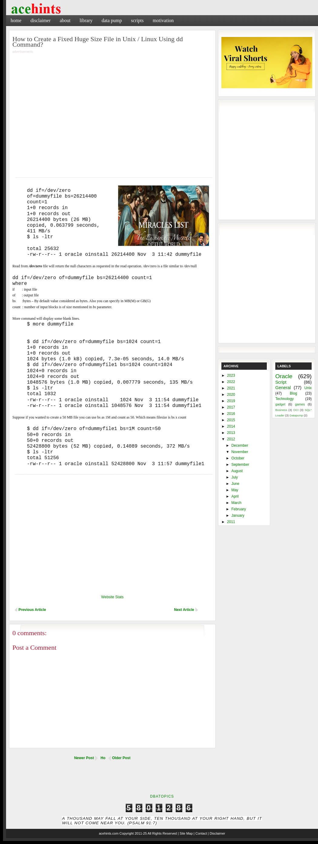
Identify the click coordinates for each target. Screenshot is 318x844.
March (236, 503)
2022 (231, 382)
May (234, 490)
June (235, 484)
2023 (231, 375)
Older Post (121, 758)
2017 (231, 407)
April (235, 496)
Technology (284, 399)
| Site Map (185, 833)
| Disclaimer (216, 833)
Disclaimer (41, 20)
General (283, 387)
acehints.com (108, 833)
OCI (295, 410)
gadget (280, 404)
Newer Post (84, 758)
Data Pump (111, 20)
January (237, 515)
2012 (231, 439)
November (239, 452)
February (238, 509)
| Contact (200, 833)
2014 (231, 426)
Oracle (284, 376)
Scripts (137, 20)
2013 (231, 433)
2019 (231, 401)
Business (281, 410)
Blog (293, 393)
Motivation (163, 20)
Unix (308, 388)
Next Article (184, 610)
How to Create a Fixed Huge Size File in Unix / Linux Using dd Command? (97, 41)
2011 (231, 522)
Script (281, 382)
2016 (231, 414)
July (234, 477)
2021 (231, 388)
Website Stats (112, 597)
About (65, 20)
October (237, 458)
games (300, 404)
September (240, 464)
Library (86, 20)
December (239, 445)
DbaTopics (162, 796)
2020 (231, 394)
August (237, 471)
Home (16, 20)
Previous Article (32, 610)
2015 (231, 420)
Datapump (296, 415)
